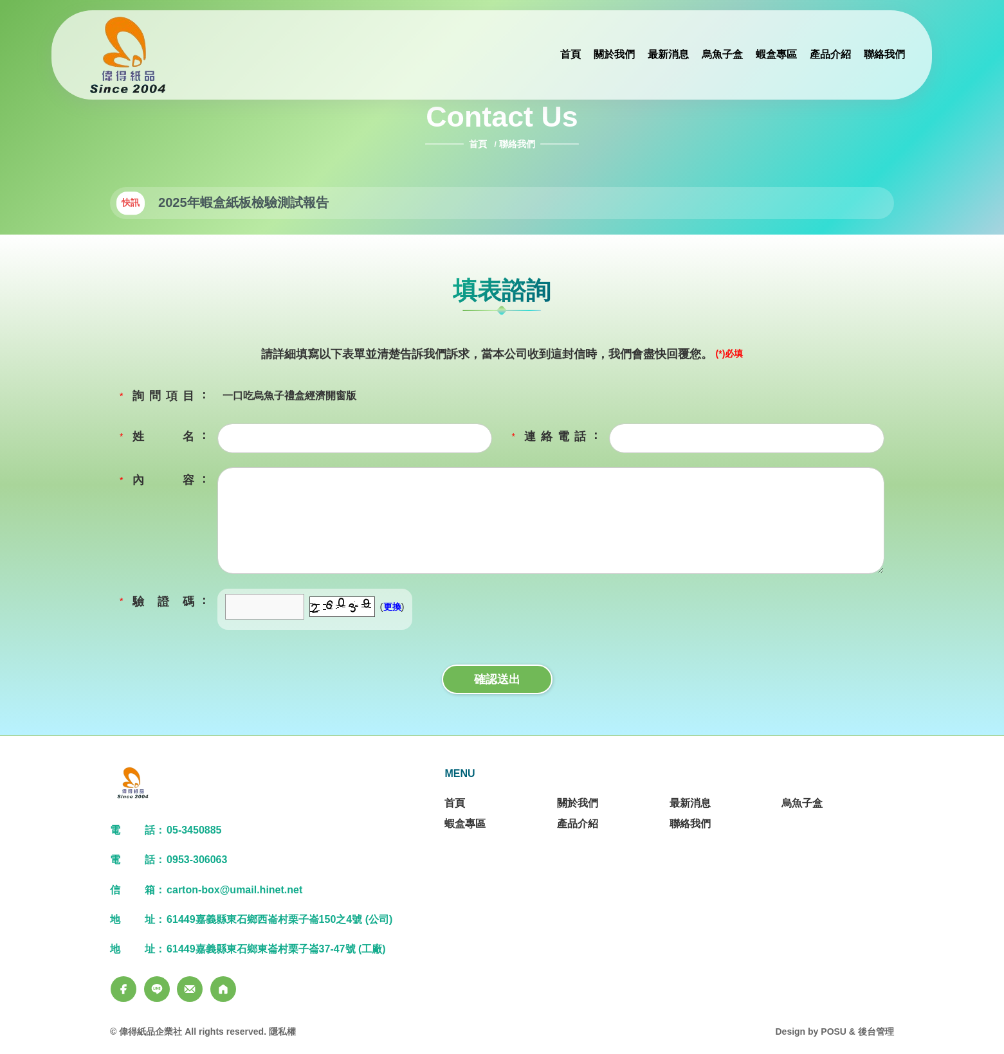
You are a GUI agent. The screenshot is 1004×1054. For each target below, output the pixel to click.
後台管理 (876, 1031)
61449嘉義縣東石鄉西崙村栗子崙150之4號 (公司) (279, 919)
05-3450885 (194, 830)
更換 (392, 607)
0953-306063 (197, 859)
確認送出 (497, 679)
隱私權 (282, 1031)
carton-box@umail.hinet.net (234, 889)
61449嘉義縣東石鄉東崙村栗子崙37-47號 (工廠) (276, 948)
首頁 (479, 144)
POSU (833, 1031)
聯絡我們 (517, 144)
